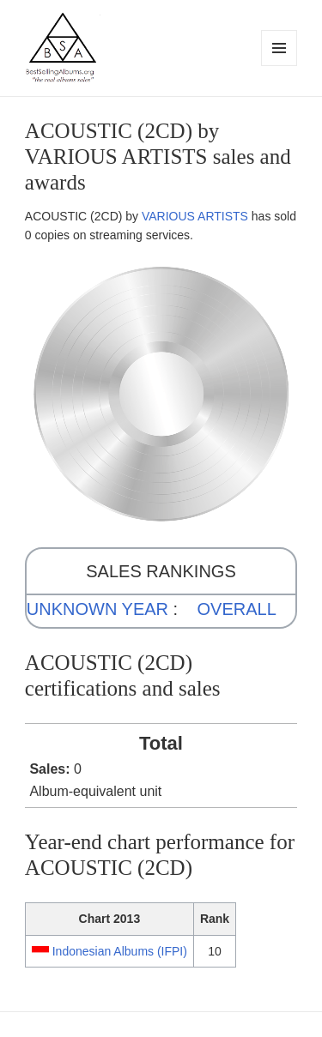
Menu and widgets (279, 65)
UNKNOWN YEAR (97, 609)
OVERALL (236, 609)
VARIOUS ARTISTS (195, 216)
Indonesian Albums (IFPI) (119, 951)
